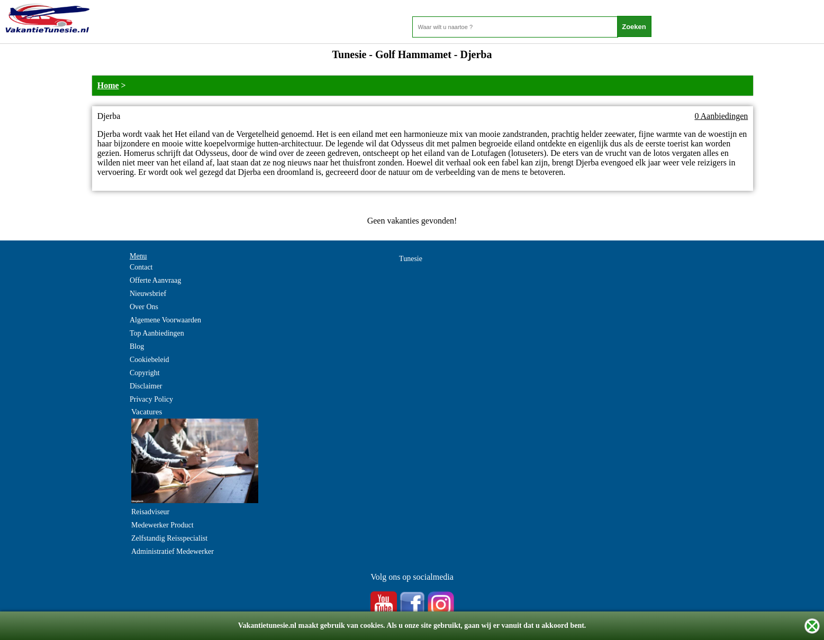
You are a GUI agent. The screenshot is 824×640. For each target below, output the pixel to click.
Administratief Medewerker (172, 551)
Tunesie (410, 259)
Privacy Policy (151, 399)
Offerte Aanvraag (155, 280)
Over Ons (144, 307)
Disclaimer (146, 386)
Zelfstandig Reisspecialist (169, 538)
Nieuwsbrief (148, 294)
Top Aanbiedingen (157, 333)
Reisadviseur (150, 512)
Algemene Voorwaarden (165, 320)
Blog (137, 346)
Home (108, 85)
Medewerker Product (162, 525)
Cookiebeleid (149, 360)
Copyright (145, 373)
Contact (141, 267)
